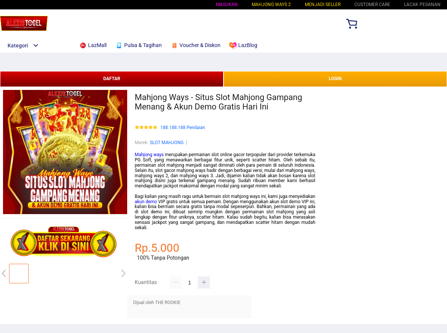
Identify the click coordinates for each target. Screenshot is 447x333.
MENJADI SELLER (323, 4)
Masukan (227, 4)
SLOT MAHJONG (167, 142)
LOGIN (335, 78)
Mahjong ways (149, 154)
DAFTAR (111, 78)
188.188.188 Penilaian (182, 127)
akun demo (146, 201)
